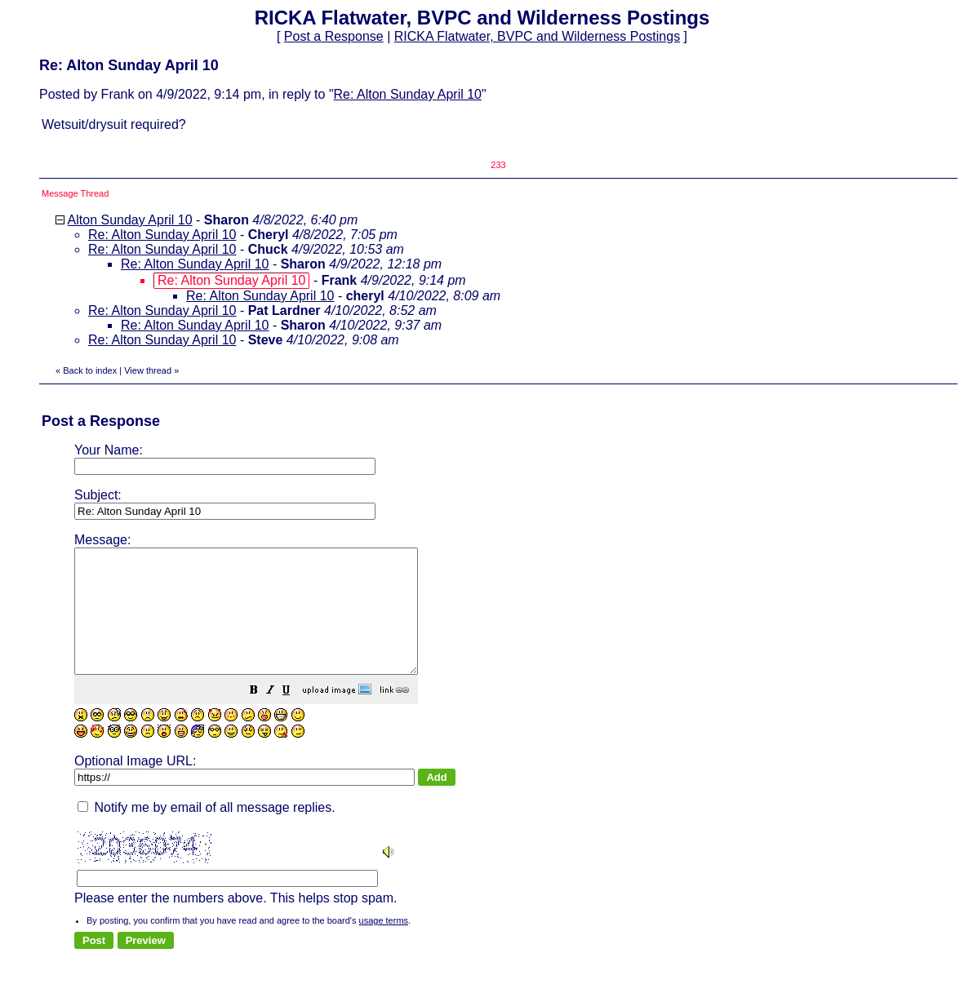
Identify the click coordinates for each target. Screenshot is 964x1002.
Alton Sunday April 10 (130, 220)
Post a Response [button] (334, 36)
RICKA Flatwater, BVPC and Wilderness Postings (537, 36)
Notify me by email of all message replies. (206, 832)
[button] (294, 716)
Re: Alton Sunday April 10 (408, 94)
